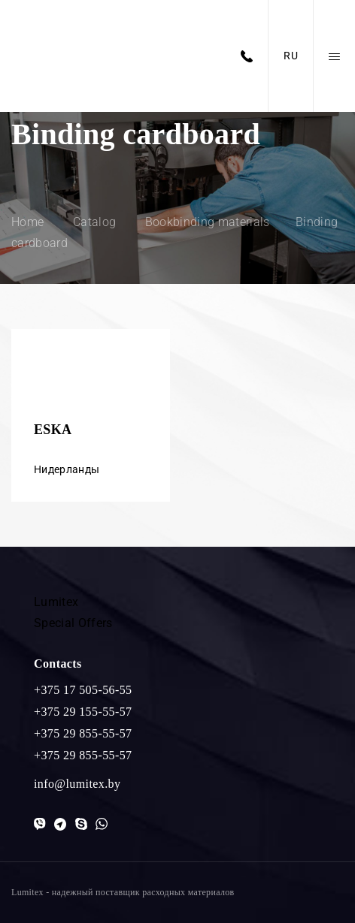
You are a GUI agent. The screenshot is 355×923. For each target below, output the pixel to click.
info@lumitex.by (77, 783)
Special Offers (73, 623)
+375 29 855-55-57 (83, 733)
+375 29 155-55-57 (83, 711)
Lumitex (56, 602)
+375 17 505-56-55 (83, 689)
